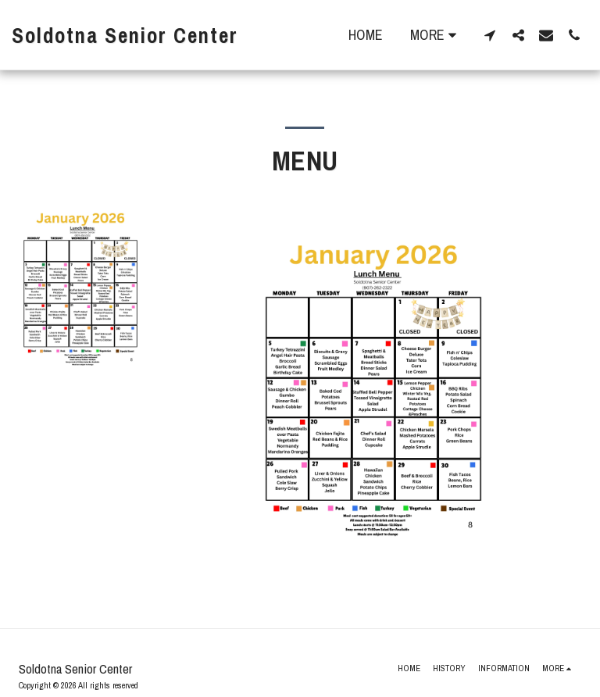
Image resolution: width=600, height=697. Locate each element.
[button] (490, 34)
